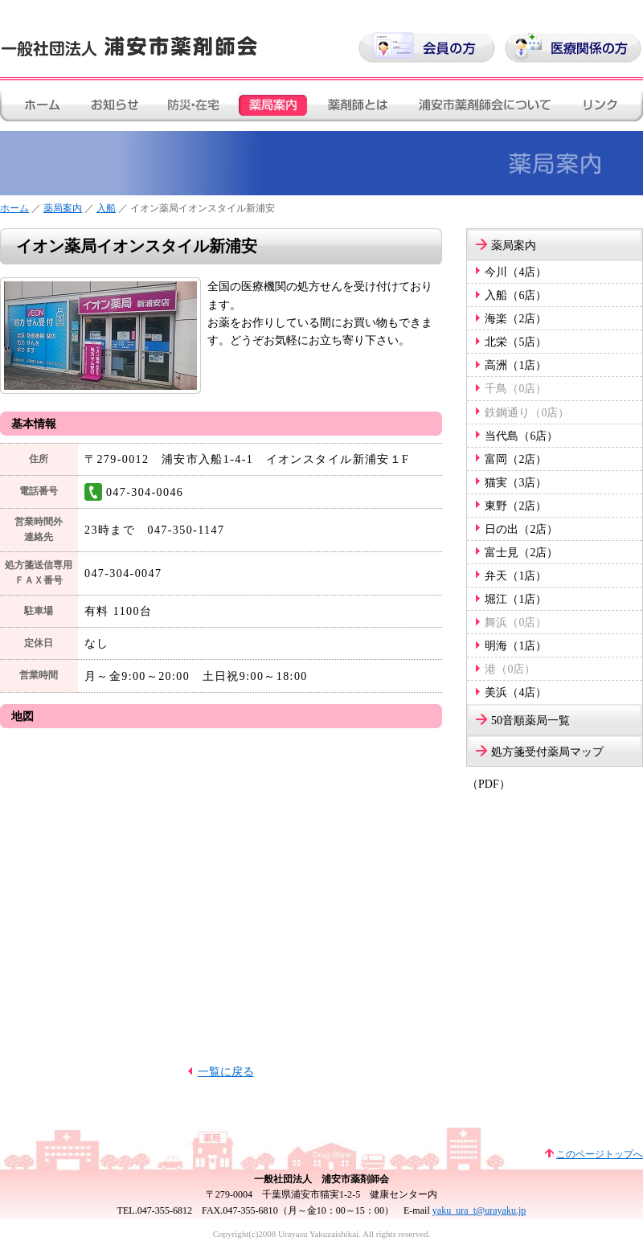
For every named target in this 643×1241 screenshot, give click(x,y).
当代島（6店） (521, 435)
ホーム (14, 208)
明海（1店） (516, 645)
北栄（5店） (516, 341)
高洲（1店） (516, 364)
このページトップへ (599, 1154)
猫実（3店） (516, 482)
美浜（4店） (516, 692)
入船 (106, 208)
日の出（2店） (521, 528)
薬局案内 (62, 208)
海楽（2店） (516, 318)
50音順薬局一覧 (530, 720)
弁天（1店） (516, 575)
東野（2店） (516, 505)
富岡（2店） (516, 459)
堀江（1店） (516, 598)
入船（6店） (516, 295)
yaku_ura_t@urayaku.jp (479, 1210)
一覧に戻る (226, 1071)
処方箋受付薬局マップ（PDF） (535, 756)
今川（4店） (516, 271)
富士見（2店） (521, 552)
